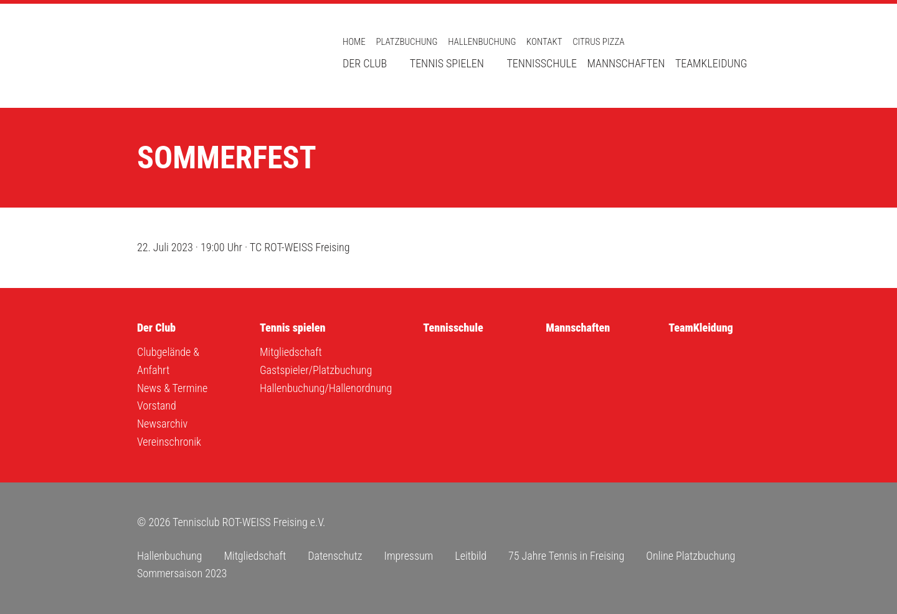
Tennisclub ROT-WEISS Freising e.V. (224, 56)
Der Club (365, 63)
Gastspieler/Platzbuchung (316, 370)
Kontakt (544, 41)
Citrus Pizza (598, 41)
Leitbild (470, 555)
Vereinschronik (169, 441)
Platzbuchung (406, 41)
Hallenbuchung (482, 41)
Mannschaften (626, 63)
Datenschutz (335, 555)
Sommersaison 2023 (182, 573)
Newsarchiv (162, 423)
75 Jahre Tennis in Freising (566, 555)
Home (354, 41)
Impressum (408, 555)
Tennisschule (541, 63)
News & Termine (172, 388)
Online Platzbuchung (690, 555)
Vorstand (156, 405)
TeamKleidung (711, 63)
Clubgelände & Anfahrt (168, 361)
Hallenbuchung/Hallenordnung (326, 388)
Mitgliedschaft (291, 351)
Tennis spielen (447, 63)
